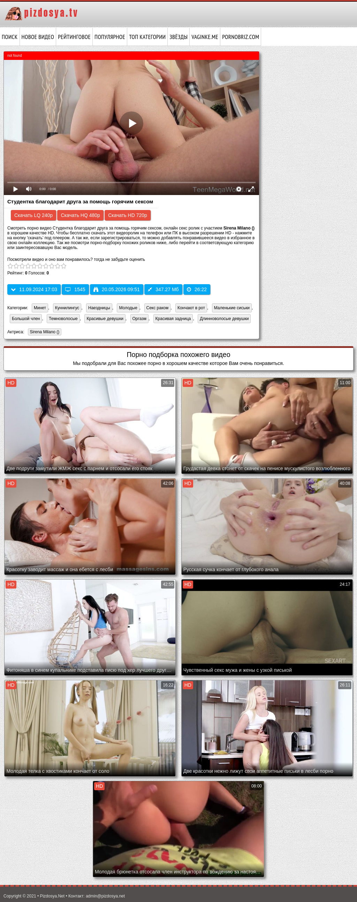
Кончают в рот (191, 307)
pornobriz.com (240, 37)
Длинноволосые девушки (224, 318)
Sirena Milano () (44, 332)
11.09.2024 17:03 (34, 289)
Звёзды (178, 37)
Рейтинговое (74, 37)
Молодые (128, 307)
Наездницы (99, 307)
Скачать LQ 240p (33, 215)
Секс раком (157, 307)
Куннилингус (67, 307)
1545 (75, 289)
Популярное (109, 37)
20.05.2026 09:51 (116, 289)
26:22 (197, 289)
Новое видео (38, 37)
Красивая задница (173, 318)
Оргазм (139, 318)
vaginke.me (204, 37)
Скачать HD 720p (127, 215)
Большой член (26, 318)
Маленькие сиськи (232, 307)
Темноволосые (63, 318)
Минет (40, 307)
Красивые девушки (104, 318)
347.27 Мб (163, 289)
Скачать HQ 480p (80, 215)
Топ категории (147, 37)
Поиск (10, 37)
